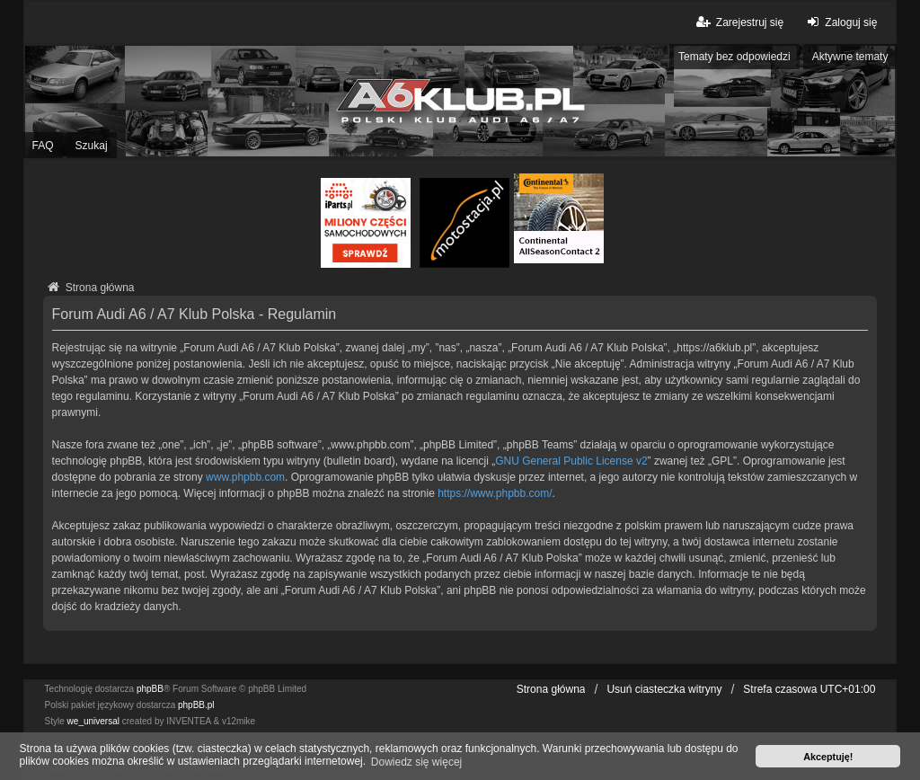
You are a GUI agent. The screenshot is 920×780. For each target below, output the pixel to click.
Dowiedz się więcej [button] (416, 762)
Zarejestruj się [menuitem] (739, 22)
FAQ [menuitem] (43, 145)
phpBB (150, 689)
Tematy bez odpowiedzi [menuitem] (734, 56)
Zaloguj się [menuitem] (839, 22)
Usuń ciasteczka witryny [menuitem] (663, 689)
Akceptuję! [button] (828, 756)
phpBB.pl (196, 705)
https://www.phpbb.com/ (495, 493)
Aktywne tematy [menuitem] (850, 56)
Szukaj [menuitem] (91, 145)
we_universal (93, 721)
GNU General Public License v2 (571, 461)
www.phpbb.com (245, 477)
